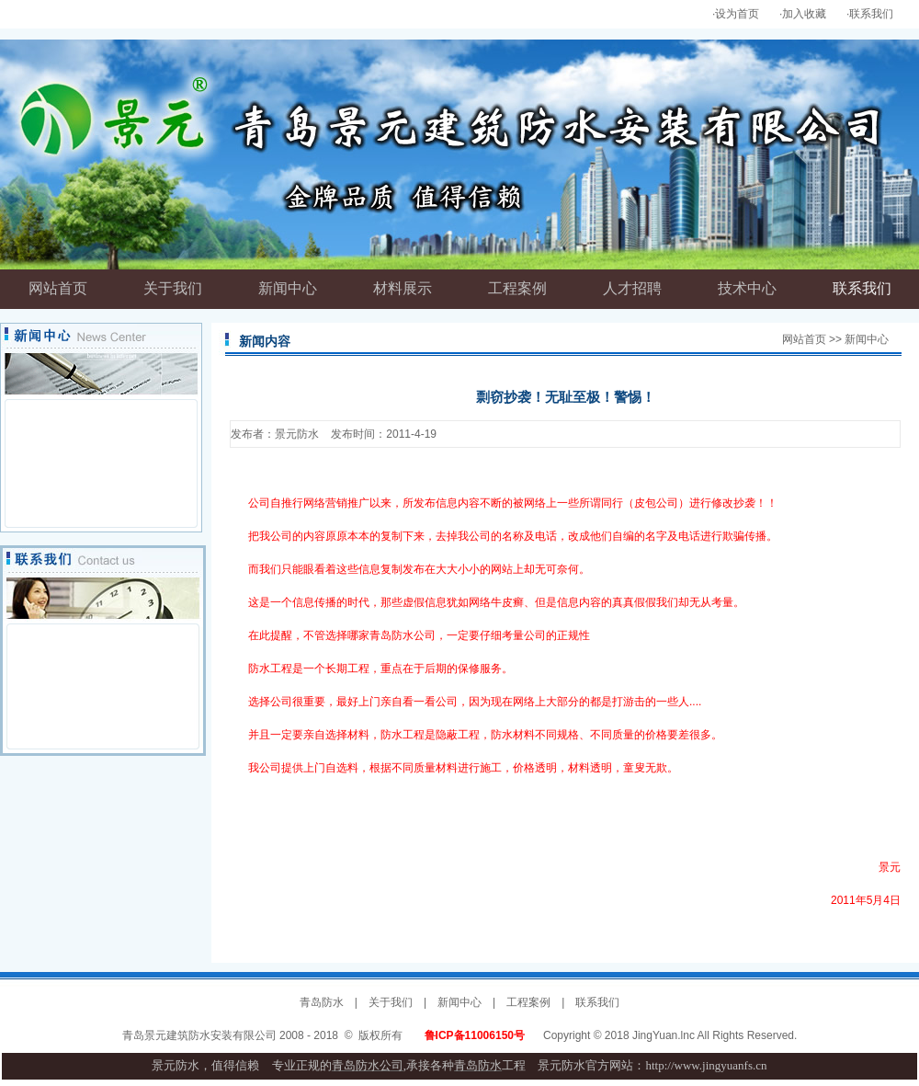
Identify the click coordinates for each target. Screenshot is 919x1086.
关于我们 (391, 1002)
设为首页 (737, 13)
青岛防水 (322, 1002)
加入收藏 (804, 13)
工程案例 (528, 1002)
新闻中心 (459, 1002)
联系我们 (871, 13)
